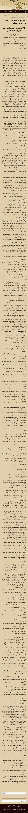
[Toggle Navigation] (2, 5)
